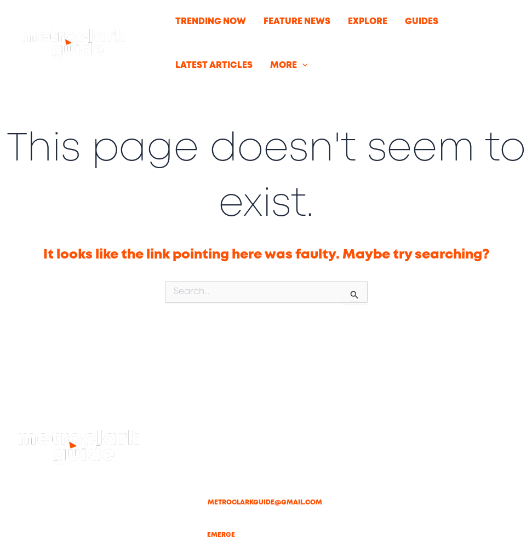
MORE (289, 66)
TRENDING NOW (210, 22)
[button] (302, 66)
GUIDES (421, 22)
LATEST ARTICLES (214, 65)
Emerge (221, 535)
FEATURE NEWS (297, 22)
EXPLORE (367, 22)
